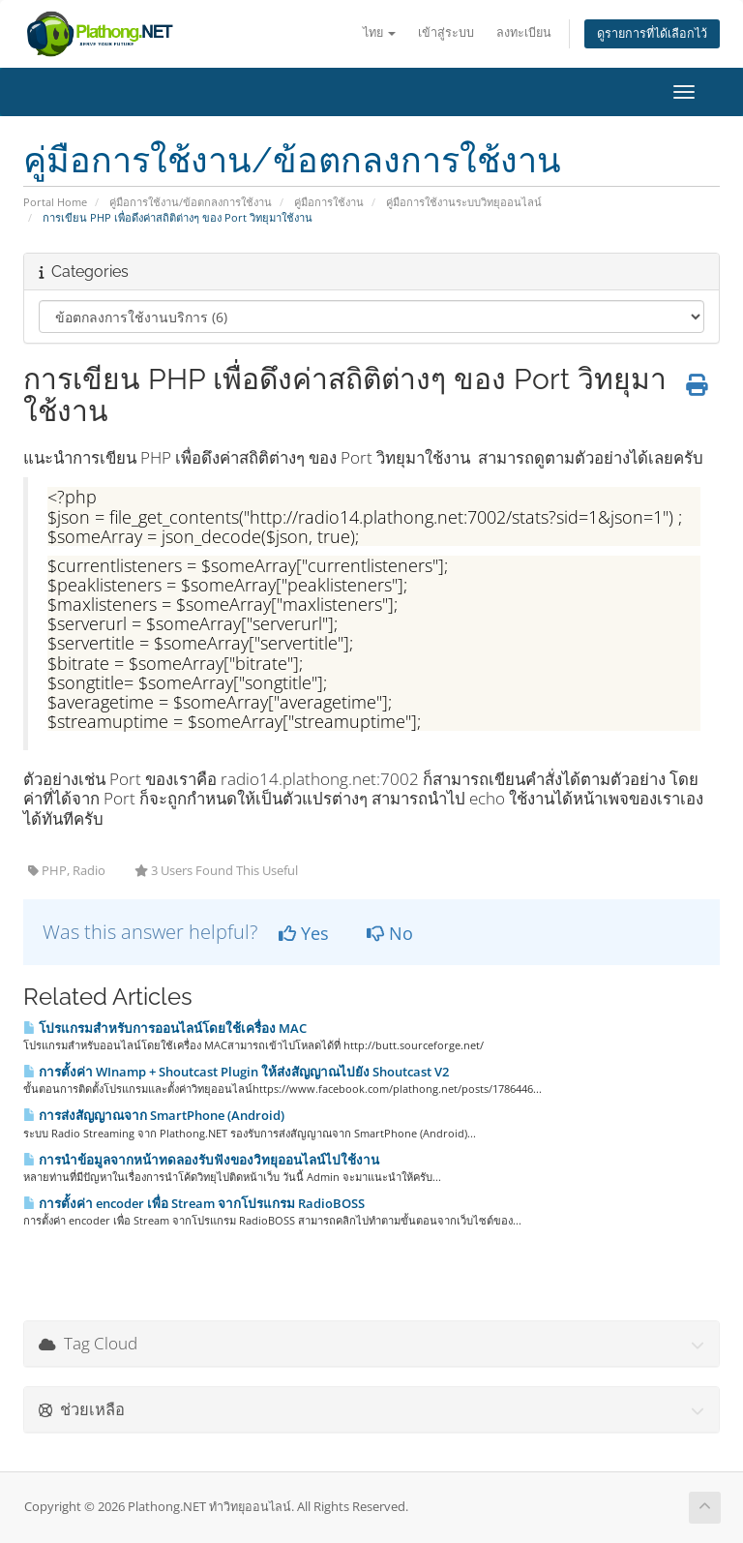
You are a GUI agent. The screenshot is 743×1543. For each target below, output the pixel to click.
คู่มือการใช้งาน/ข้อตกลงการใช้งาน (190, 202)
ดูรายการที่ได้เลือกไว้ (652, 33)
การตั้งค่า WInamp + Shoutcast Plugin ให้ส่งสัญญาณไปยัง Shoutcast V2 (236, 1071)
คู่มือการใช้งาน (329, 202)
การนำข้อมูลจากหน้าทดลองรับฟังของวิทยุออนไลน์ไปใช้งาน (201, 1159)
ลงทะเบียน (523, 32)
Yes (304, 933)
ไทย (379, 32)
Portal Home (55, 202)
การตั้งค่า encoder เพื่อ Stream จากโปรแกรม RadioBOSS (194, 1203)
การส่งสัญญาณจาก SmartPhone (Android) (153, 1115)
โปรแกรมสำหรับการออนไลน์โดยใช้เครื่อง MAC (165, 1028)
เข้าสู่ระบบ (446, 32)
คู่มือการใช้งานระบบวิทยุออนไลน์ (464, 202)
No (390, 933)
